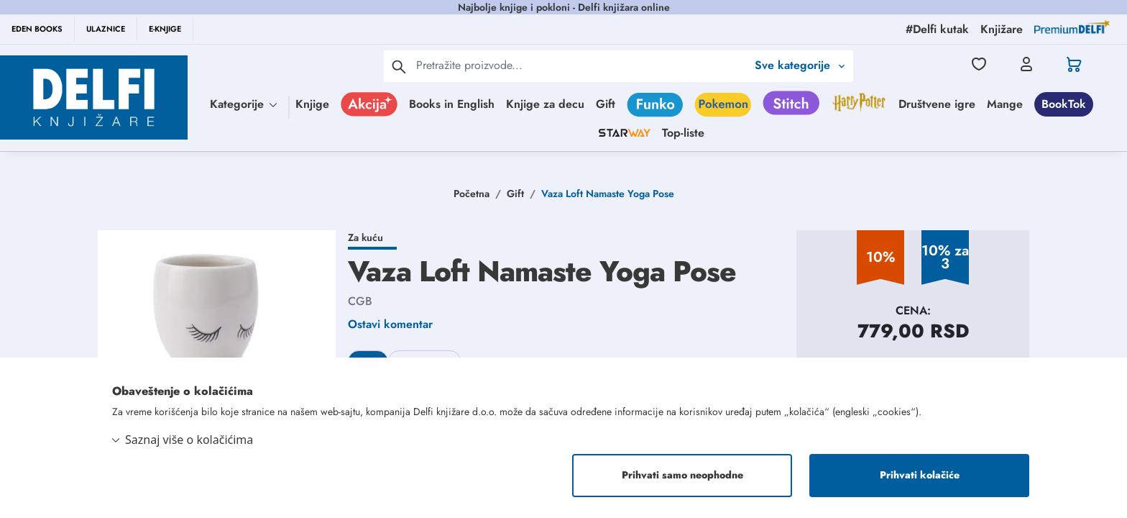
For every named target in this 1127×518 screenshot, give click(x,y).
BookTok (1063, 104)
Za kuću (365, 237)
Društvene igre (936, 104)
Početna (471, 193)
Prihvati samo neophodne (682, 475)
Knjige (312, 104)
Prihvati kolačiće (920, 475)
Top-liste (683, 132)
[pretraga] (399, 66)
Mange (1005, 104)
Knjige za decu (545, 104)
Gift (605, 104)
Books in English (451, 104)
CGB (360, 301)
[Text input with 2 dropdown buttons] (581, 65)
